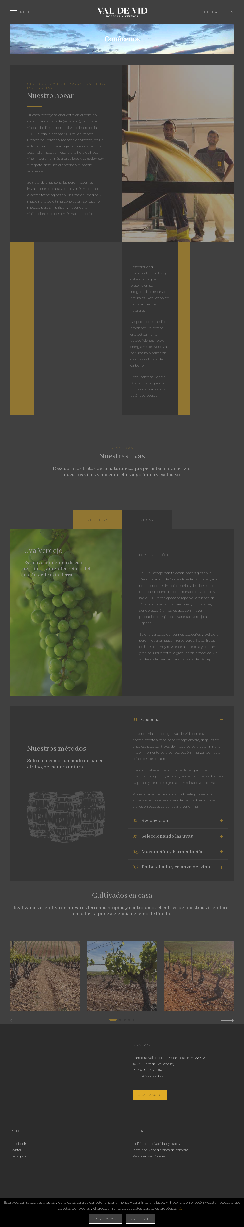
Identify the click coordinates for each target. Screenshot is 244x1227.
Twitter (15, 1150)
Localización (149, 1095)
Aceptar (140, 1218)
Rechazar (105, 1218)
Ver (180, 1208)
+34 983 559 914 (149, 1070)
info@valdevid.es (150, 1076)
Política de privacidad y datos (156, 1143)
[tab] (97, 519)
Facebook (18, 1143)
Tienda (210, 12)
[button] (113, 1020)
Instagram (18, 1156)
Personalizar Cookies (149, 1156)
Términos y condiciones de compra (160, 1150)
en (231, 12)
